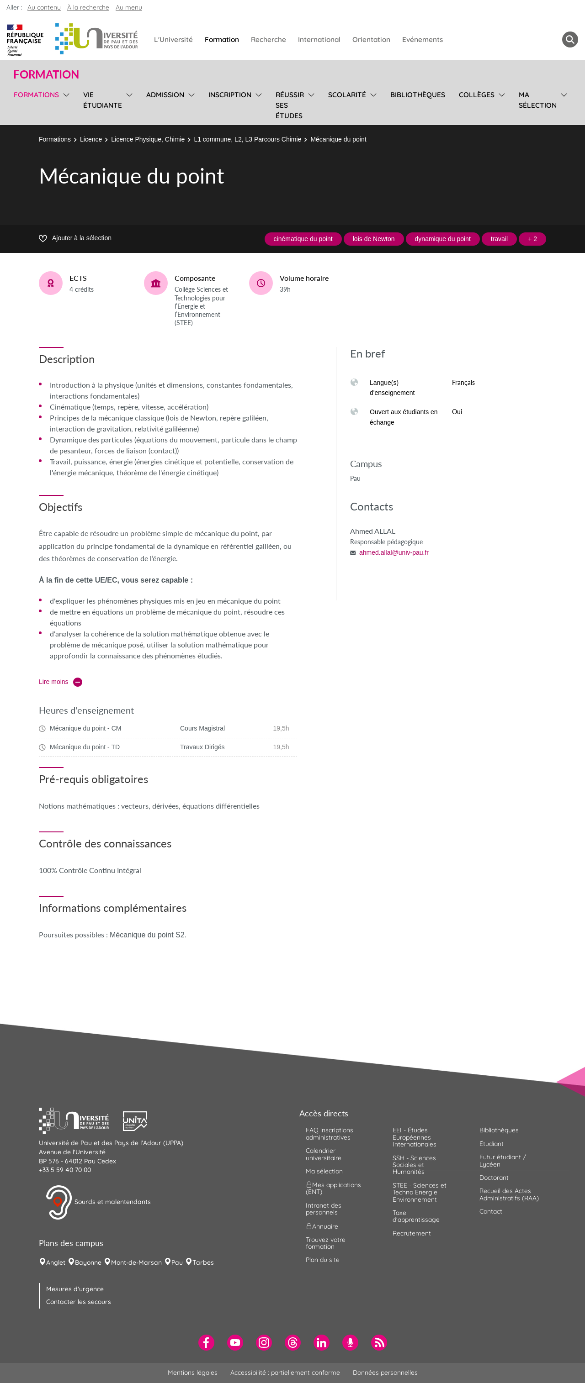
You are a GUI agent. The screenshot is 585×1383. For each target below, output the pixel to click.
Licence (91, 139)
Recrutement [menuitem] (412, 1233)
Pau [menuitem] (177, 1262)
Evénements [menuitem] (422, 39)
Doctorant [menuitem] (494, 1177)
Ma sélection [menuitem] (538, 100)
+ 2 (532, 238)
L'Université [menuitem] (173, 39)
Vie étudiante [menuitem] (102, 100)
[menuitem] (206, 1342)
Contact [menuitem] (490, 1211)
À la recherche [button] (88, 7)
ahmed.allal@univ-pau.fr (394, 552)
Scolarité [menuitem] (347, 94)
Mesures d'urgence (75, 1289)
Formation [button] (46, 74)
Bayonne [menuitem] (88, 1262)
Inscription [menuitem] (229, 94)
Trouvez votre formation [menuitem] (326, 1243)
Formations (55, 139)
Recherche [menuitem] (268, 39)
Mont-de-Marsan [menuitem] (136, 1262)
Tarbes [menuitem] (203, 1262)
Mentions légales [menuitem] (193, 1372)
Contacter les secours (78, 1302)
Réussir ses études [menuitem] (290, 105)
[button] (81, 1120)
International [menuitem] (319, 39)
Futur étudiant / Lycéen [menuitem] (502, 1160)
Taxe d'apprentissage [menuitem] (416, 1216)
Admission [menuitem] (165, 94)
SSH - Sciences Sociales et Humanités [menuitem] (414, 1165)
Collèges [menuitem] (477, 94)
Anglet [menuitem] (55, 1262)
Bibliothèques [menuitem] (417, 94)
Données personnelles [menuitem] (385, 1372)
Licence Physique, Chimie (148, 139)
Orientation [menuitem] (371, 39)
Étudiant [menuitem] (491, 1144)
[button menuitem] (570, 39)
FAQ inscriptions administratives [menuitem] (329, 1133)
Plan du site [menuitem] (323, 1260)
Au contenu (44, 7)
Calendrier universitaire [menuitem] (323, 1154)
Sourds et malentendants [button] (98, 1202)
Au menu (129, 7)
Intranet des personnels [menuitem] (323, 1208)
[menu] (64, 104)
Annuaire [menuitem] (322, 1226)
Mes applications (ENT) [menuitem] (333, 1188)
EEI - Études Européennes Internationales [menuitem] (414, 1137)
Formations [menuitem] (36, 94)
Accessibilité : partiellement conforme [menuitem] (285, 1372)
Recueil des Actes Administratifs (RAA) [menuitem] (509, 1194)
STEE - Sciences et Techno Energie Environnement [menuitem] (420, 1192)
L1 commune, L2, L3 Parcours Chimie (247, 139)
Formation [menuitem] (222, 39)
